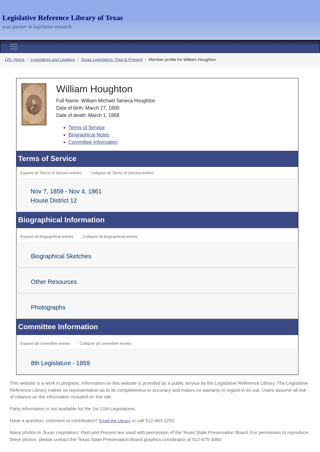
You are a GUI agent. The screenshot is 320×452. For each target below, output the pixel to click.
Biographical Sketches (61, 256)
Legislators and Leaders (52, 59)
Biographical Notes (89, 134)
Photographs (48, 307)
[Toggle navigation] (13, 47)
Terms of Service (87, 127)
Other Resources (54, 281)
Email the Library (115, 420)
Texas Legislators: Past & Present (111, 59)
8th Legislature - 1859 (60, 363)
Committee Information (93, 142)
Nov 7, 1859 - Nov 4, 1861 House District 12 (66, 196)
